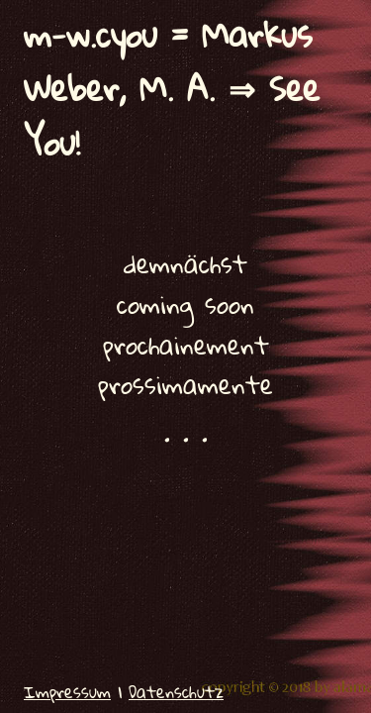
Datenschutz (176, 691)
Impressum (67, 691)
